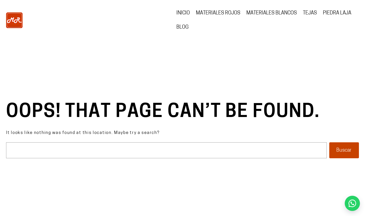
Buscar (344, 150)
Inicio (183, 13)
